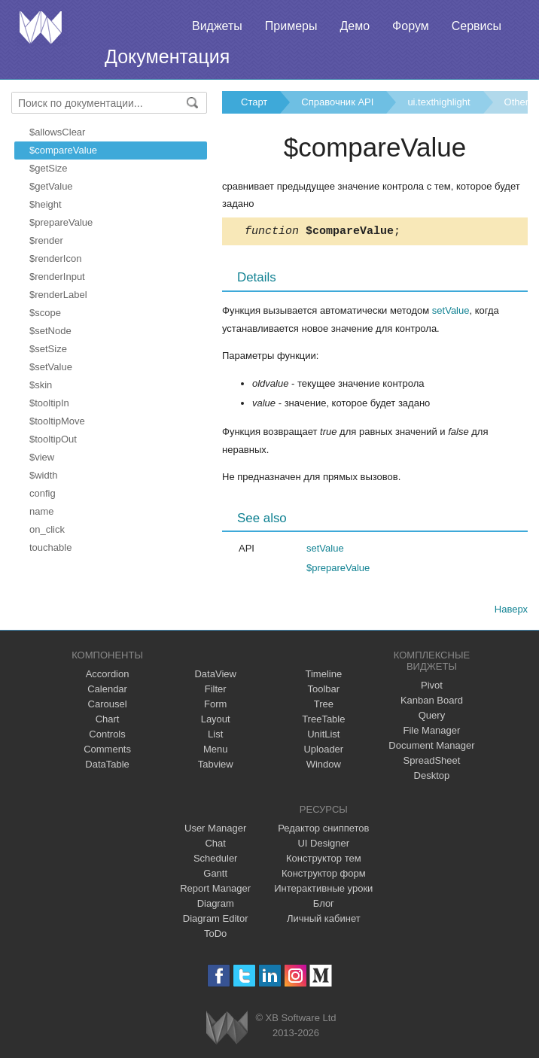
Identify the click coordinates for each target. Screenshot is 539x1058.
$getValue (51, 186)
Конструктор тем (323, 860)
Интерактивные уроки (323, 890)
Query (432, 717)
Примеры (291, 26)
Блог (323, 905)
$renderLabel (58, 294)
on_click (47, 529)
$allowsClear (57, 132)
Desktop (432, 777)
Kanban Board (431, 702)
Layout (215, 721)
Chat (215, 845)
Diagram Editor (215, 920)
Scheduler (215, 860)
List (215, 736)
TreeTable (323, 721)
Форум (410, 26)
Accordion (107, 676)
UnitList (323, 736)
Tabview (215, 766)
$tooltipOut (53, 439)
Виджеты (217, 26)
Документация (167, 56)
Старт (254, 102)
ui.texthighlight (438, 102)
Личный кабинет (324, 920)
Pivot (432, 687)
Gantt (215, 875)
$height (45, 204)
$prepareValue (61, 222)
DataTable (107, 766)
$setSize (48, 348)
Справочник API (337, 102)
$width (43, 475)
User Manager (215, 830)
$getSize (48, 168)
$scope (45, 312)
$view (41, 457)
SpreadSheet (431, 762)
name (41, 511)
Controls (107, 736)
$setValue (50, 366)
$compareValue (63, 150)
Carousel (107, 706)
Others (519, 102)
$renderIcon (55, 258)
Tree (323, 706)
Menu (215, 751)
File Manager (432, 732)
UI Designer (323, 845)
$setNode (50, 330)
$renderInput (57, 276)
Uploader (323, 751)
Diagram (215, 905)
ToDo (215, 935)
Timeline (323, 676)
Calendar (107, 691)
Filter (216, 691)
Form (215, 706)
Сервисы (476, 26)
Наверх (511, 611)
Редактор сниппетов (323, 830)
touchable (50, 547)
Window (323, 766)
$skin (40, 385)
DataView (215, 676)
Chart (108, 721)
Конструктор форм (324, 875)
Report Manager (215, 890)
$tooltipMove (57, 421)
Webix (227, 1030)
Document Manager (431, 747)
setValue (451, 312)
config (42, 493)
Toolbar (323, 691)
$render (46, 240)
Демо (355, 26)
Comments (107, 751)
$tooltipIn (49, 403)
